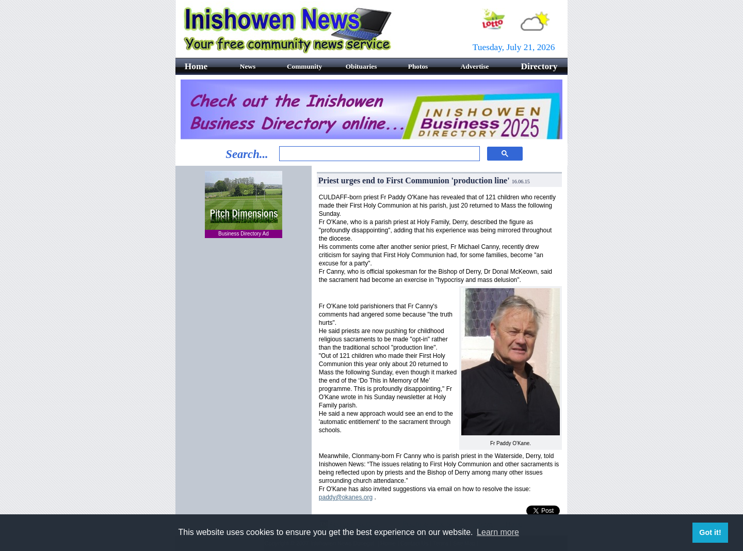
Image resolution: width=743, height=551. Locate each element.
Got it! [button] (710, 532)
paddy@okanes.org (346, 497)
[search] (378, 154)
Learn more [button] (498, 532)
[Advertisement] (243, 309)
